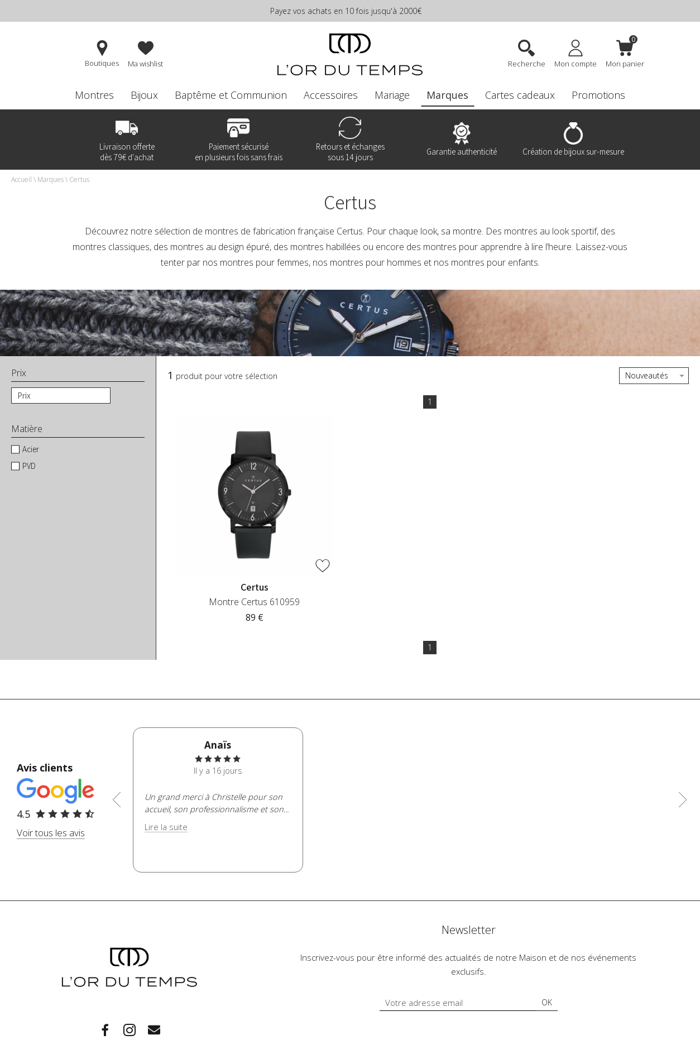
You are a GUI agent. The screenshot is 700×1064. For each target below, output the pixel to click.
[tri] (654, 375)
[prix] (61, 395)
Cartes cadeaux (520, 95)
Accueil (21, 179)
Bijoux (144, 95)
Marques (447, 95)
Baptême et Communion (231, 95)
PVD (29, 466)
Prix (18, 373)
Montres (94, 95)
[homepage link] (350, 55)
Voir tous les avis (51, 832)
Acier (30, 449)
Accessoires (331, 95)
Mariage (392, 95)
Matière (26, 429)
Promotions (598, 95)
